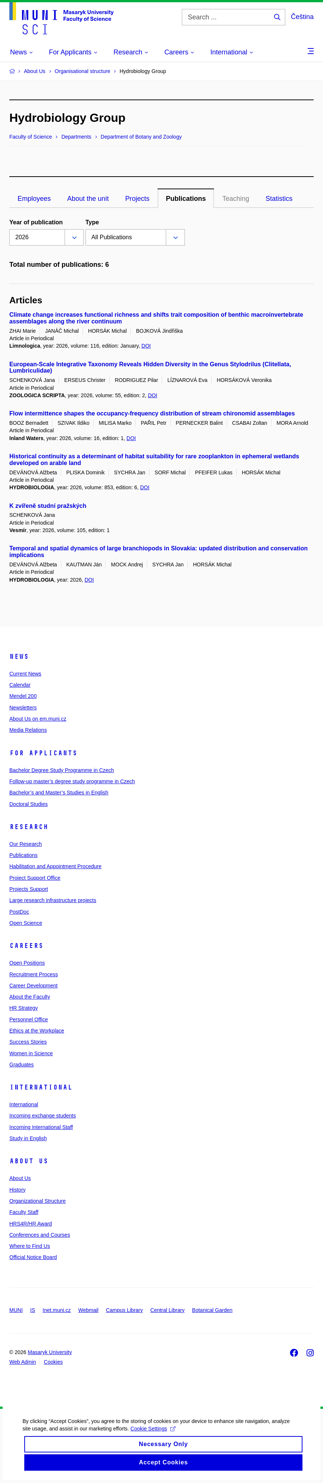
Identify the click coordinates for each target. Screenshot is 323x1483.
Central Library (167, 1310)
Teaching (235, 198)
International (40, 1087)
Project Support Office (34, 878)
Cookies (53, 1362)
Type (92, 222)
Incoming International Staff (41, 1127)
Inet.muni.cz (57, 1310)
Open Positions (27, 963)
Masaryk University (50, 1352)
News (19, 656)
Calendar (20, 685)
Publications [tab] (186, 198)
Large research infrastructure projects (52, 900)
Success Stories (28, 1042)
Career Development (33, 986)
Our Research (25, 844)
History (17, 1190)
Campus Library (124, 1310)
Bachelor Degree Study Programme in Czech (61, 770)
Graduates (21, 1065)
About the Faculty (29, 997)
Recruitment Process (33, 974)
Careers (26, 946)
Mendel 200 (23, 696)
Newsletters (23, 708)
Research (28, 827)
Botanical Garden (212, 1310)
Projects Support (28, 889)
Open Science (25, 923)
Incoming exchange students (42, 1116)
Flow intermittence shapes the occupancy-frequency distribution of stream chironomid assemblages (152, 413)
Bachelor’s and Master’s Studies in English (58, 793)
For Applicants (43, 753)
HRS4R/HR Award (30, 1224)
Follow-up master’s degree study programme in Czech (72, 781)
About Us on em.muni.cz (37, 719)
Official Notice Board (33, 1257)
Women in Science (31, 1053)
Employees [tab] (34, 198)
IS (32, 1310)
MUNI (16, 1310)
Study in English (28, 1138)
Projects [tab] (137, 198)
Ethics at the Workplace (36, 1031)
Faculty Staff (23, 1212)
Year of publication (36, 222)
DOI (146, 346)
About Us (28, 1161)
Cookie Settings (153, 1437)
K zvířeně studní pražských (47, 506)
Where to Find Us (29, 1246)
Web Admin (22, 1362)
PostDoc (19, 912)
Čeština (302, 16)
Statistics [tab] (278, 198)
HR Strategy (23, 1008)
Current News (25, 674)
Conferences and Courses (39, 1235)
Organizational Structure (37, 1201)
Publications (23, 855)
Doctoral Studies (28, 804)
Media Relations (28, 730)
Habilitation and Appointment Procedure (55, 866)
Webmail (88, 1310)
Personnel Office (28, 1019)
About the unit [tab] (88, 198)
